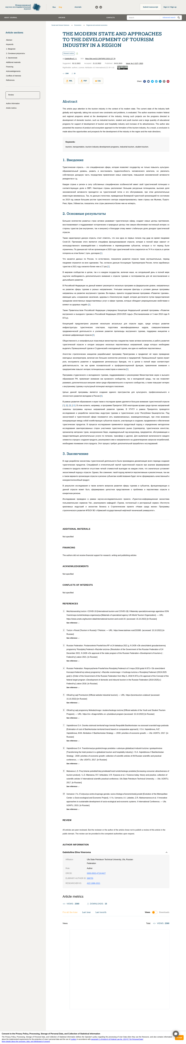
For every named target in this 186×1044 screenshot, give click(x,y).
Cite (95, 81)
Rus (54, 7)
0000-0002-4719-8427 (96, 872)
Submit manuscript (150, 7)
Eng (60, 7)
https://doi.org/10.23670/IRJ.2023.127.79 (100, 59)
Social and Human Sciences (60, 25)
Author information (13, 103)
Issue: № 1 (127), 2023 (134, 63)
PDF (82, 81)
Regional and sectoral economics (96, 25)
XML (68, 81)
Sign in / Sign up (170, 7)
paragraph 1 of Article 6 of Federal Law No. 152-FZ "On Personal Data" (117, 1039)
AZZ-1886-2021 (93, 882)
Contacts (110, 17)
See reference (72, 622)
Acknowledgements (13, 71)
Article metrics (11, 108)
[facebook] (144, 81)
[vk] (148, 81)
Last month (100, 911)
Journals (77, 7)
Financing (9, 67)
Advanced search (169, 17)
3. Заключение (11, 58)
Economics (77, 25)
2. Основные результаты (15, 53)
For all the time (70, 911)
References (10, 80)
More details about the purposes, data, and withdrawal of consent (26, 1041)
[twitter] (152, 81)
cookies (73, 1039)
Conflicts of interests (13, 76)
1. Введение (10, 49)
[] (101, 252)
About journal (10, 17)
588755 (90, 877)
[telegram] (156, 81)
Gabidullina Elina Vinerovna (77, 851)
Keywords (9, 44)
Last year (86, 911)
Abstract (9, 40)
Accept (179, 1038)
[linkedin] (160, 81)
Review (11, 95)
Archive (61, 17)
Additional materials (13, 62)
